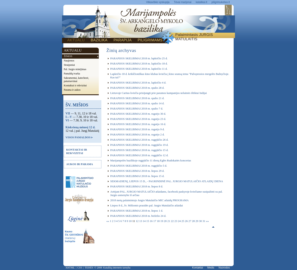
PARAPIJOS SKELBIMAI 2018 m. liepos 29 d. (137, 170)
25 (183, 221)
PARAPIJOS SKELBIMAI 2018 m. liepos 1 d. (136, 210)
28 (193, 221)
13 (141, 221)
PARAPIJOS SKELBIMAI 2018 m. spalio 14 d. (137, 103)
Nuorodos (224, 267)
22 (172, 221)
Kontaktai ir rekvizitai (75, 85)
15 (148, 221)
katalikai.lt (201, 2)
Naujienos (69, 60)
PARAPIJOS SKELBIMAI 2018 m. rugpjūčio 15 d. (139, 150)
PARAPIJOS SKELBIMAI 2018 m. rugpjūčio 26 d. (139, 139)
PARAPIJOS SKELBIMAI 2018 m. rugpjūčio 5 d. (138, 165)
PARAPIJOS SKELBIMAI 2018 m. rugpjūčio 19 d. (139, 144)
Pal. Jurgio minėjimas (75, 69)
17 (155, 221)
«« (108, 221)
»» (207, 221)
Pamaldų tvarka (72, 73)
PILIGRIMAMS (150, 40)
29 (197, 221)
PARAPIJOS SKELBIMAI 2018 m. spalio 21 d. (137, 98)
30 (201, 221)
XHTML (70, 267)
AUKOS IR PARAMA (79, 164)
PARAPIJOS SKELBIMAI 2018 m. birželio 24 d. (138, 215)
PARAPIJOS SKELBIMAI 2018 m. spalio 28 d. (137, 87)
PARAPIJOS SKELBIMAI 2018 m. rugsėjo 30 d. (138, 113)
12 (137, 221)
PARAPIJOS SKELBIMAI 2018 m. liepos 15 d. (137, 176)
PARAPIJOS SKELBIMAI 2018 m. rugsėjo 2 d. (137, 134)
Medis (210, 267)
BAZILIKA (99, 40)
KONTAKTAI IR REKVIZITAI (76, 151)
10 (130, 221)
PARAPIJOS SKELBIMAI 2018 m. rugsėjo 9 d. (137, 129)
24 (179, 221)
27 (190, 221)
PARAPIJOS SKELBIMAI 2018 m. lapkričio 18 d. (139, 63)
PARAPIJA (122, 40)
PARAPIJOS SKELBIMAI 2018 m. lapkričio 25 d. (139, 58)
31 (204, 221)
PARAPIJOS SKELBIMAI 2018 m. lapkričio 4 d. (138, 82)
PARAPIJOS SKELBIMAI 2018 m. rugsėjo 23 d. (138, 119)
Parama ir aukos (72, 89)
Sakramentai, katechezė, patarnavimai (76, 79)
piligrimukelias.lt (220, 2)
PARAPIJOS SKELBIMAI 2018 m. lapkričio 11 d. (139, 68)
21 (169, 221)
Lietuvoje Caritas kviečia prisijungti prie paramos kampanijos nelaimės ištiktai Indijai (158, 93)
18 (158, 221)
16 (151, 221)
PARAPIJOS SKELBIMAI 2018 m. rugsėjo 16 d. (138, 124)
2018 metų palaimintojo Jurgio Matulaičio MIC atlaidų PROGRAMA (149, 200)
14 (144, 221)
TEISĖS (89, 267)
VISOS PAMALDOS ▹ (79, 137)
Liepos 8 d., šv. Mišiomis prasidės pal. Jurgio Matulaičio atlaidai (146, 205)
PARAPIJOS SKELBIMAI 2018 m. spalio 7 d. (136, 108)
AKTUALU (76, 40)
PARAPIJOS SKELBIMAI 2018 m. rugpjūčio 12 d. (139, 155)
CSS (79, 267)
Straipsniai (69, 64)
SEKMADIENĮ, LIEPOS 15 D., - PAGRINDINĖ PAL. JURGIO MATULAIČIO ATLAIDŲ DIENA (166, 181)
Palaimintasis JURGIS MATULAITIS (194, 37)
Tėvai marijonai (182, 2)
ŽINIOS (68, 56)
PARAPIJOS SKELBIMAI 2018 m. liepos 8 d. (136, 186)
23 (176, 221)
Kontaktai (197, 267)
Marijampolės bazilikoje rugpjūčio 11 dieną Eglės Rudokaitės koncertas (150, 160)
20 (165, 221)
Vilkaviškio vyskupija (158, 2)
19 (162, 221)
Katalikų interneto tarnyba (116, 267)
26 (186, 221)
